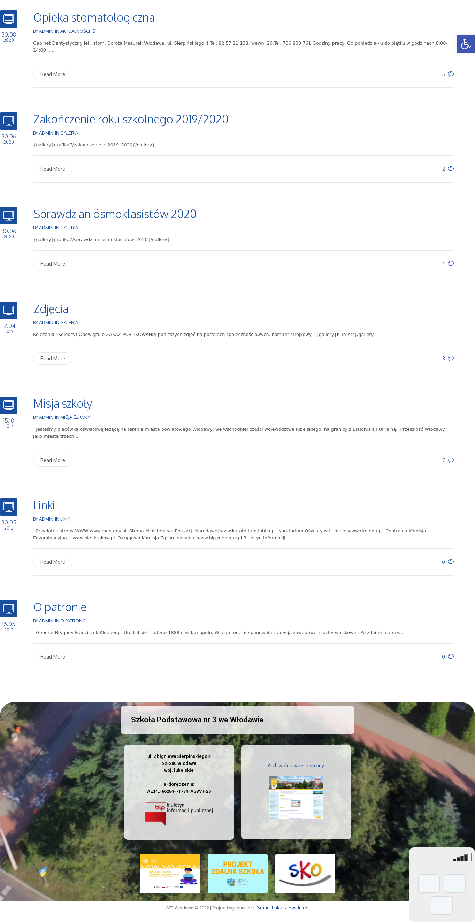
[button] (466, 44)
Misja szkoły (62, 403)
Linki (44, 505)
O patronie (60, 607)
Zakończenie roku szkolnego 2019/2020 (131, 119)
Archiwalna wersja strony (296, 765)
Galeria (69, 133)
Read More (52, 74)
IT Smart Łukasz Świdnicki (280, 908)
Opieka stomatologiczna (94, 17)
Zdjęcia (51, 308)
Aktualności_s (77, 31)
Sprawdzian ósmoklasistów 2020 (115, 214)
